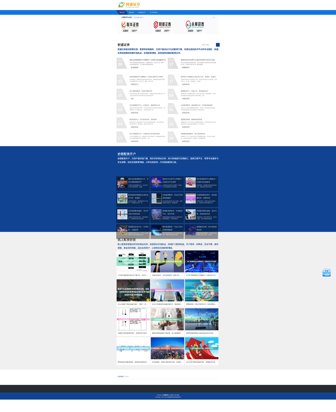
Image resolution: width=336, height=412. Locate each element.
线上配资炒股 (154, 12)
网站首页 (122, 12)
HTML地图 (176, 407)
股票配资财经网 (172, 409)
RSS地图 (170, 407)
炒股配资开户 (142, 12)
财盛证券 (131, 12)
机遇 (133, 117)
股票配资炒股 (187, 101)
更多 (214, 17)
